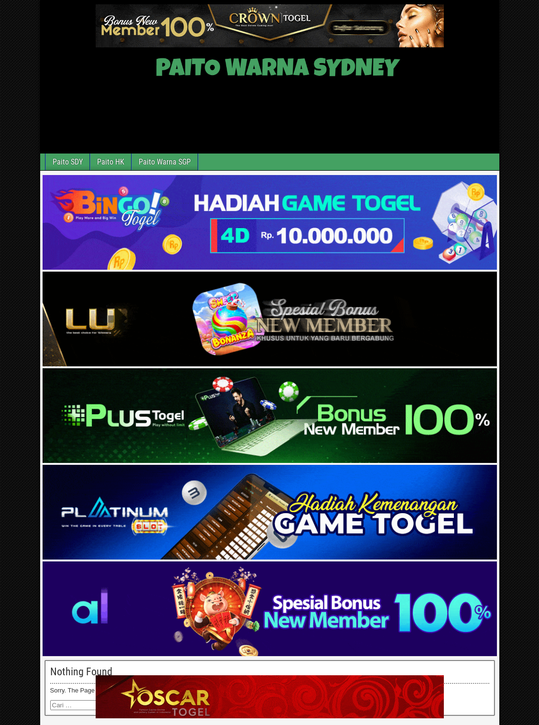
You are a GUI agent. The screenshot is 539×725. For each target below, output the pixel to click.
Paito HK (110, 161)
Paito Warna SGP (165, 161)
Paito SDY (68, 161)
